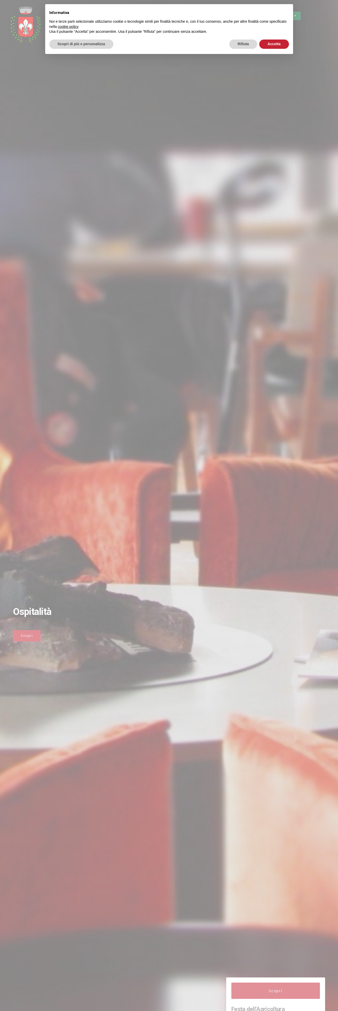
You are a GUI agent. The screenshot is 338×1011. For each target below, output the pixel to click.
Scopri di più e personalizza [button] (81, 44)
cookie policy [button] (68, 27)
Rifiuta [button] (243, 44)
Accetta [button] (274, 44)
